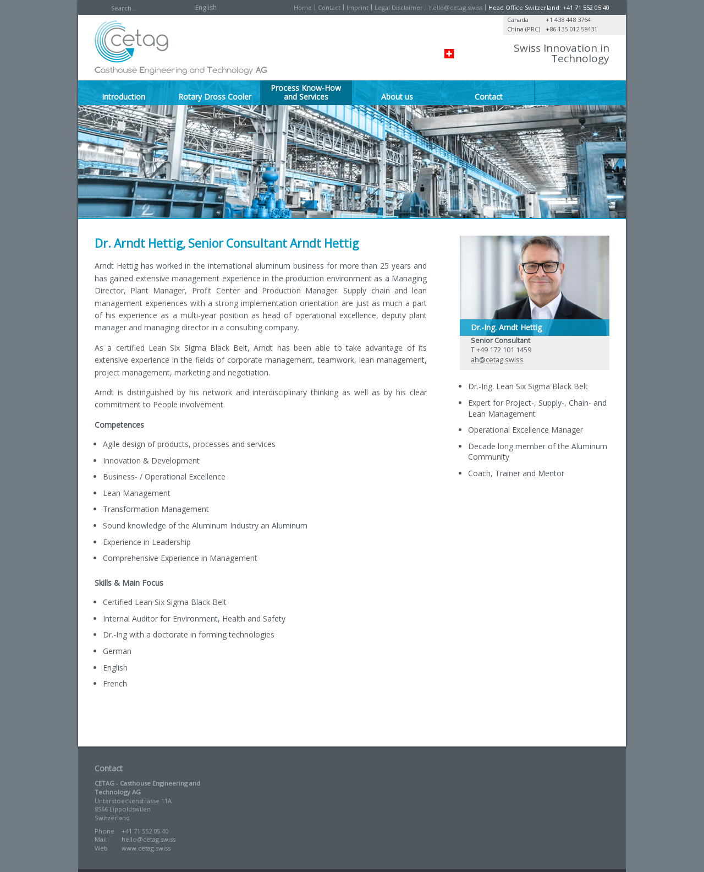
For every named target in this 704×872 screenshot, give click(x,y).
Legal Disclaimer (399, 7)
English (206, 7)
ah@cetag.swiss (497, 359)
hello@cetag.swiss (455, 7)
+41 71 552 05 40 (145, 831)
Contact (329, 7)
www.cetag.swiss (146, 848)
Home (303, 7)
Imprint (357, 7)
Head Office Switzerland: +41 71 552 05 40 (548, 7)
